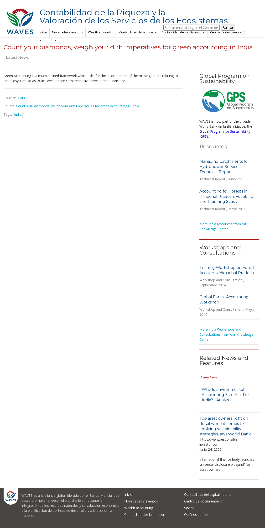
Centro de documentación (228, 32)
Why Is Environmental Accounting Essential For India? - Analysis (225, 394)
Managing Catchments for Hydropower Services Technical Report (224, 166)
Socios (189, 508)
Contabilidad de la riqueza (137, 32)
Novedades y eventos (67, 32)
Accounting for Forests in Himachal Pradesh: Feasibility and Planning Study (226, 196)
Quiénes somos (196, 514)
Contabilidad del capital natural (183, 32)
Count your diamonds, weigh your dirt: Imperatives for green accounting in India (77, 106)
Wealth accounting (101, 32)
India (17, 114)
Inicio (43, 32)
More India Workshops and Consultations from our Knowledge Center (226, 334)
